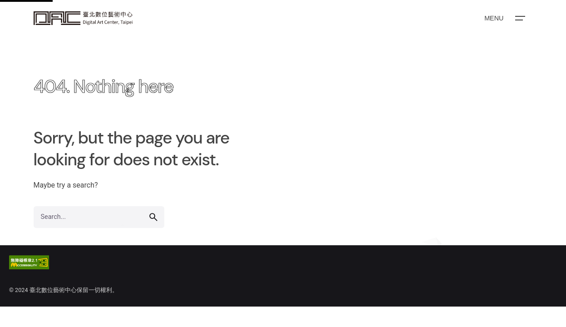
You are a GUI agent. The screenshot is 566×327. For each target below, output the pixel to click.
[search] (153, 217)
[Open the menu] (503, 18)
